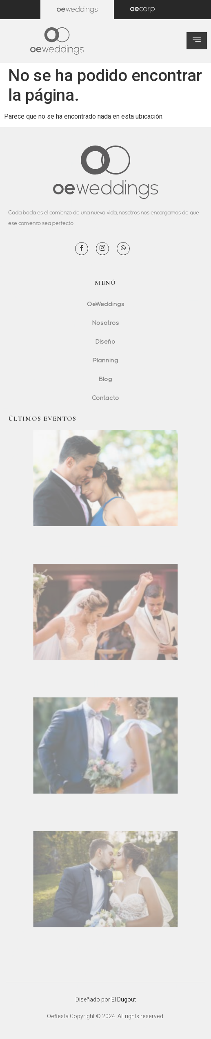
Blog (105, 378)
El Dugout (123, 999)
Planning (105, 360)
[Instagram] (102, 248)
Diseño (105, 341)
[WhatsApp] (123, 248)
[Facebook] (81, 248)
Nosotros (105, 322)
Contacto (105, 397)
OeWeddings (105, 303)
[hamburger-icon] (197, 40)
